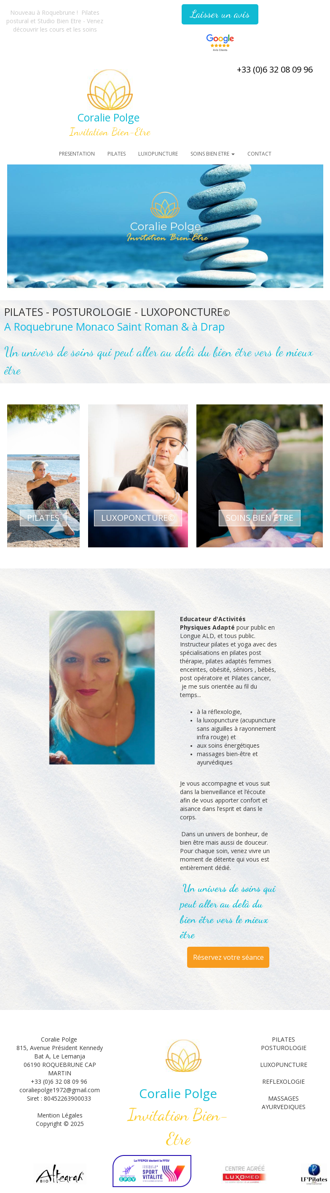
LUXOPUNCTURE (158, 153)
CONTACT (259, 153)
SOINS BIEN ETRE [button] (212, 153)
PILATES (116, 153)
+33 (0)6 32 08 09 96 (275, 69)
